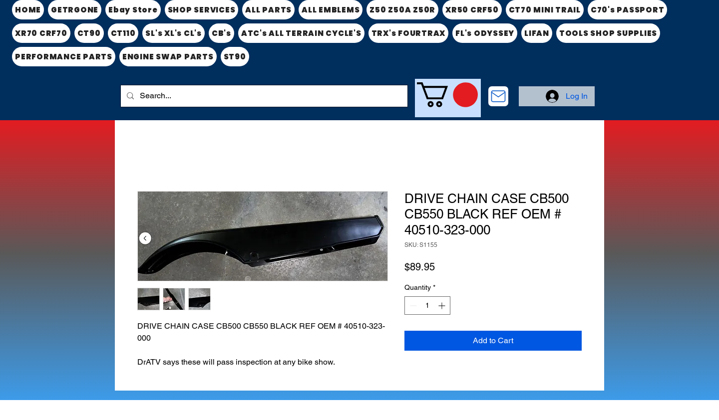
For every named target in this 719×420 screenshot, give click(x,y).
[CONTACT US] (498, 96)
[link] (447, 94)
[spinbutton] (427, 305)
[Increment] (442, 305)
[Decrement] (412, 305)
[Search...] (263, 96)
